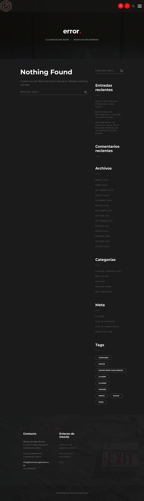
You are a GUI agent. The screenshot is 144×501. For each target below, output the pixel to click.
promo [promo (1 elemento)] (102, 396)
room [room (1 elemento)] (101, 402)
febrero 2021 (102, 226)
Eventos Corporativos (108, 271)
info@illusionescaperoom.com (36, 464)
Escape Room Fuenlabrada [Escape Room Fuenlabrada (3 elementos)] (111, 370)
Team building (103, 286)
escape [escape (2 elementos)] (102, 364)
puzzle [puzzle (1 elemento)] (116, 396)
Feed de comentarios (107, 326)
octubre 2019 (102, 241)
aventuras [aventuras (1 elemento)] (103, 358)
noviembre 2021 (103, 210)
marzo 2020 (101, 231)
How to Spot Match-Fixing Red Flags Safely (106, 104)
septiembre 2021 (104, 221)
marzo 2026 (101, 180)
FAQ (61, 462)
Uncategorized (103, 291)
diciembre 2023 (103, 200)
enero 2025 (101, 185)
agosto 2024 (102, 195)
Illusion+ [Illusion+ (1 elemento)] (103, 383)
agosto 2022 (102, 205)
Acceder (100, 316)
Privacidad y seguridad (66, 455)
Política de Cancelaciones (67, 447)
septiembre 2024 (104, 190)
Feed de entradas (105, 321)
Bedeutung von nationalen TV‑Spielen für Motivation (108, 115)
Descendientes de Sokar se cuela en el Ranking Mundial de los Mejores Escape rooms (107, 128)
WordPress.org (103, 331)
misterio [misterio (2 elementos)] (102, 389)
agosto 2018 (102, 246)
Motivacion (101, 276)
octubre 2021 (102, 215)
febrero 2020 (102, 236)
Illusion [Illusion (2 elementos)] (102, 377)
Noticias (100, 281)
